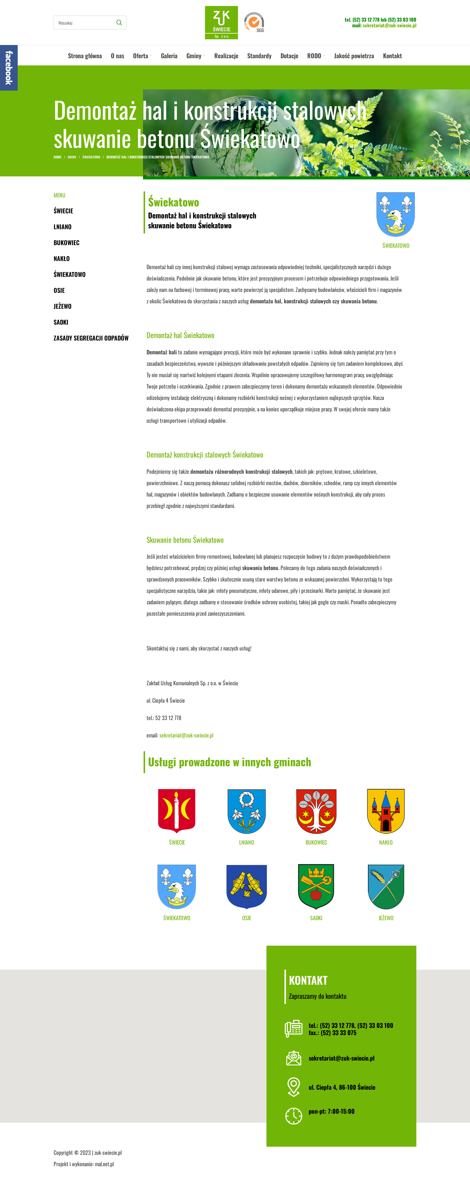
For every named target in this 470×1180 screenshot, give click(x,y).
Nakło (62, 258)
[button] (235, 1046)
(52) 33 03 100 (402, 19)
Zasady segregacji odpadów (91, 337)
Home (57, 157)
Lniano (63, 226)
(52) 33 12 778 (365, 19)
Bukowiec (66, 242)
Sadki (61, 321)
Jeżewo (63, 306)
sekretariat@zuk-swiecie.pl (389, 25)
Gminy (72, 157)
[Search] (90, 22)
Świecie (63, 210)
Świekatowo (91, 157)
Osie (59, 290)
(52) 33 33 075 (338, 1032)
